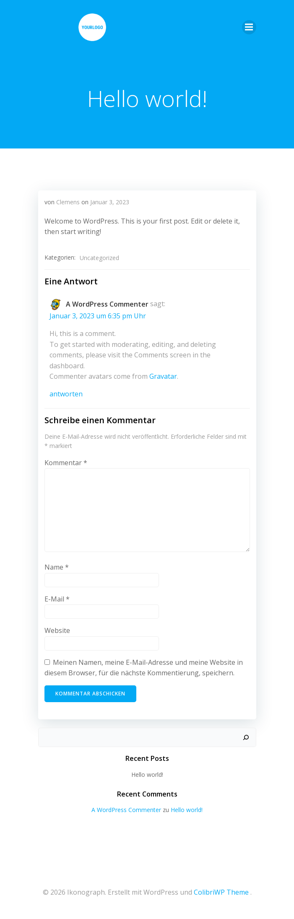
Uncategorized (99, 258)
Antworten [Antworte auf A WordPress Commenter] (66, 393)
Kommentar (65, 462)
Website (57, 630)
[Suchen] (246, 737)
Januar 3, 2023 (109, 202)
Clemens (68, 202)
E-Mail (57, 599)
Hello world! (147, 774)
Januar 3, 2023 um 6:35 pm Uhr (97, 315)
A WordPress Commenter (107, 304)
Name (56, 567)
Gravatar (163, 376)
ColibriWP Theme (221, 892)
